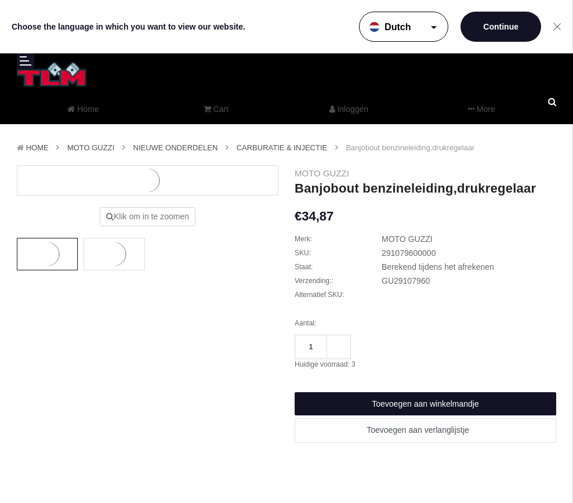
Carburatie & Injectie (282, 147)
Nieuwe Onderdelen (175, 147)
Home (37, 147)
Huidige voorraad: (325, 364)
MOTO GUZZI (90, 147)
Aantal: (305, 323)
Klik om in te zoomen (147, 216)
